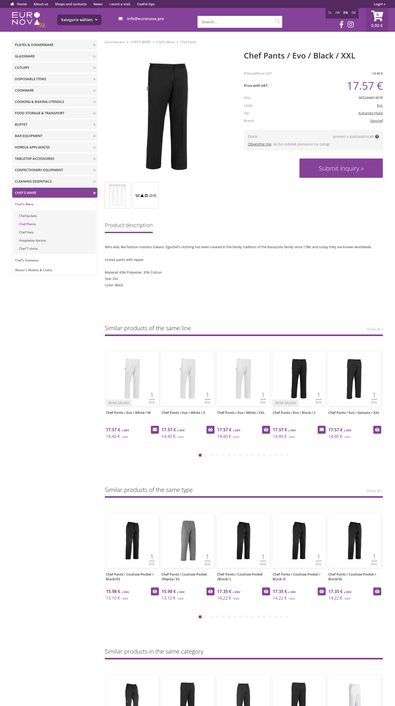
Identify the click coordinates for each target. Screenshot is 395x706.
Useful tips (146, 4)
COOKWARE (24, 90)
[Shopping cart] (377, 20)
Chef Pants (27, 224)
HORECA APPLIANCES (32, 147)
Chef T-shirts (28, 248)
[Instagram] (351, 24)
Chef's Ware (24, 204)
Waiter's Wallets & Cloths (33, 270)
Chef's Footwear (27, 260)
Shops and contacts (71, 4)
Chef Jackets (28, 216)
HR (337, 12)
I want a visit (119, 4)
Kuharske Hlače (370, 113)
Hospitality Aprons (32, 240)
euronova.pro (115, 42)
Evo (380, 105)
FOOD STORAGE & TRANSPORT (39, 113)
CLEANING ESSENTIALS (33, 181)
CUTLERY (22, 67)
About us (41, 4)
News (97, 4)
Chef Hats (26, 232)
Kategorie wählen (79, 19)
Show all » (375, 329)
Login (379, 4)
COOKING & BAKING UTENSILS (39, 101)
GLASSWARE (25, 56)
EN (345, 12)
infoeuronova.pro (145, 18)
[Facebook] (341, 24)
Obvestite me (259, 144)
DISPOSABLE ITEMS (30, 78)
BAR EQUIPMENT (28, 135)
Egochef (376, 120)
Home (22, 4)
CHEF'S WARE (25, 192)
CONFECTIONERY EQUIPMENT (39, 170)
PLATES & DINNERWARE (34, 44)
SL (330, 12)
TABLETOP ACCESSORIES (34, 158)
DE (354, 12)
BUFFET (21, 124)
